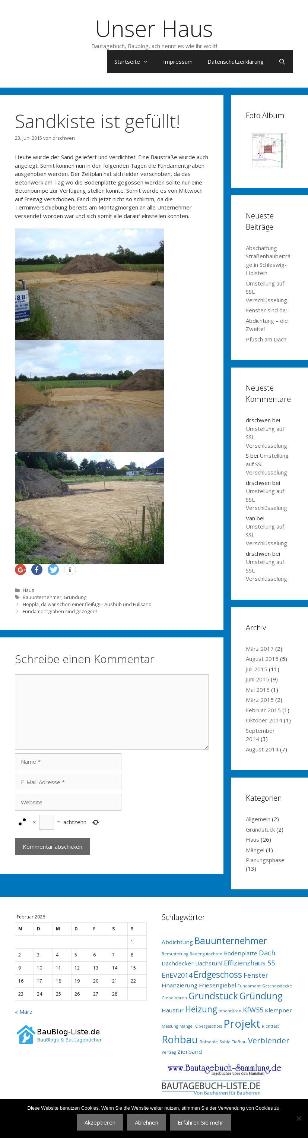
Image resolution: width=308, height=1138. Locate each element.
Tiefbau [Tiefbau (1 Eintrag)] (239, 1041)
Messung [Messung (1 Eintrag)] (170, 1026)
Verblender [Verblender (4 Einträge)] (268, 1040)
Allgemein (258, 819)
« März (23, 1011)
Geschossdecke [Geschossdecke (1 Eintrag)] (277, 986)
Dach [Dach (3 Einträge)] (267, 952)
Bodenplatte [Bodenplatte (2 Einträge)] (240, 953)
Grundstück (260, 829)
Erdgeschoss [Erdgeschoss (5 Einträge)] (218, 974)
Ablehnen (146, 1122)
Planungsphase (265, 860)
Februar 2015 (263, 710)
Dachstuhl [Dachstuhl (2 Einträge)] (208, 963)
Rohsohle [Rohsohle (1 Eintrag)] (209, 1041)
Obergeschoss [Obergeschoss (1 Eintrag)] (208, 1026)
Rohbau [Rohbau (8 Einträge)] (180, 1039)
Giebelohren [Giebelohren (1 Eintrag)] (174, 997)
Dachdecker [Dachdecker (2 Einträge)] (178, 963)
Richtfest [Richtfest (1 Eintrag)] (270, 1026)
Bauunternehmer (42, 597)
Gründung (75, 597)
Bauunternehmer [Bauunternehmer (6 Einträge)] (230, 940)
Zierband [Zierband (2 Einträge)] (189, 1051)
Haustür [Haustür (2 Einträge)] (173, 1010)
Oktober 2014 (264, 720)
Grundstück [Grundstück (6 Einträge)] (213, 996)
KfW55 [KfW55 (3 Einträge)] (253, 1009)
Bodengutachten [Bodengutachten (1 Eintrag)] (206, 953)
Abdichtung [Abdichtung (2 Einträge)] (177, 942)
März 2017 (260, 648)
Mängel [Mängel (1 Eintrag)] (187, 1026)
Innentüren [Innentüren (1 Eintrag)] (230, 1011)
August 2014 (262, 749)
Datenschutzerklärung (235, 61)
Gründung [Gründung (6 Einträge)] (261, 996)
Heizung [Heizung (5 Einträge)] (201, 1009)
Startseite (135, 61)
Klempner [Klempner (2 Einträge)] (278, 1010)
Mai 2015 (258, 689)
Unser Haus (154, 28)
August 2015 (262, 658)
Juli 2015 (256, 669)
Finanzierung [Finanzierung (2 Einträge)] (179, 985)
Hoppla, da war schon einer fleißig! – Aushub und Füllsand (87, 604)
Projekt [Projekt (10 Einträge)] (241, 1023)
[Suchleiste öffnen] (282, 61)
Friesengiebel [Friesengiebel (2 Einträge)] (217, 985)
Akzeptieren (100, 1122)
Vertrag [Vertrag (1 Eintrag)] (169, 1052)
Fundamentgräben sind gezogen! (60, 611)
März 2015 (260, 699)
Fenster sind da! (266, 310)
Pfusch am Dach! (267, 339)
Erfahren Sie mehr (200, 1122)
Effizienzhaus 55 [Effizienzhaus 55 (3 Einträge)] (249, 962)
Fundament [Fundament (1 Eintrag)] (249, 986)
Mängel (255, 850)
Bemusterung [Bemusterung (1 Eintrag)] (175, 953)
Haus (28, 590)
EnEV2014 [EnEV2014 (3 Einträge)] (177, 975)
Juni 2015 (257, 679)
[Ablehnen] (298, 1118)
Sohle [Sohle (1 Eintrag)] (225, 1041)
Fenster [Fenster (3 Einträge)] (256, 975)
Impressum (178, 61)
